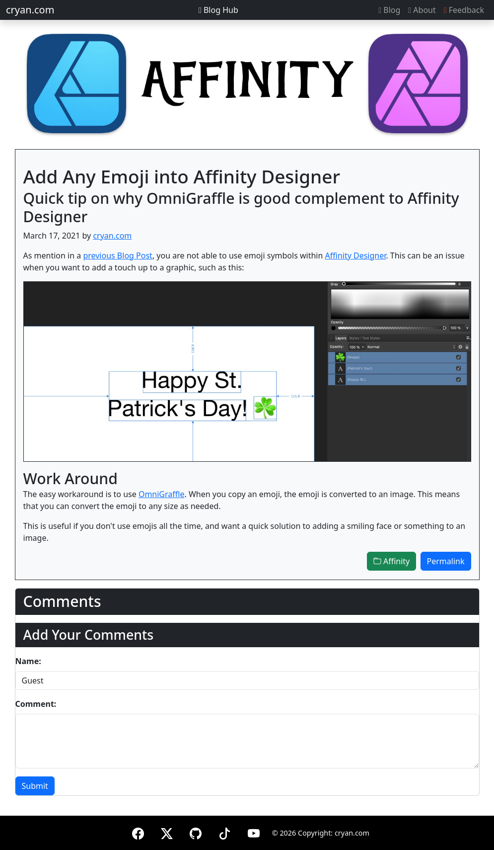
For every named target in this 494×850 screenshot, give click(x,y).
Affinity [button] (391, 561)
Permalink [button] (446, 561)
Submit (35, 785)
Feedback (464, 9)
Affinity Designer (355, 255)
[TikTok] (224, 832)
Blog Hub (218, 9)
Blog (389, 9)
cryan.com (30, 9)
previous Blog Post (117, 255)
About (421, 9)
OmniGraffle (162, 494)
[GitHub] (196, 832)
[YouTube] (254, 832)
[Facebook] (138, 832)
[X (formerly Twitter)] (167, 832)
